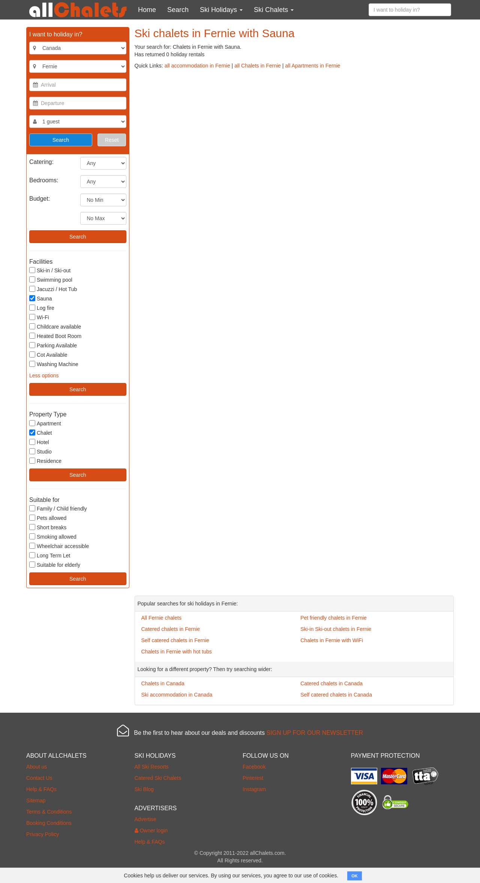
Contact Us (39, 778)
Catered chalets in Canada (331, 683)
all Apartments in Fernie (312, 66)
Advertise (145, 819)
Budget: (39, 198)
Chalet (40, 432)
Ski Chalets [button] (274, 10)
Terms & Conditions (49, 812)
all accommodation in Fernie (197, 66)
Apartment (45, 423)
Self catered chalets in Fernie (175, 640)
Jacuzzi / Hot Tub (53, 289)
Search (178, 10)
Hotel (39, 442)
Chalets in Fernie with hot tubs (176, 652)
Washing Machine (53, 364)
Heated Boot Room (55, 336)
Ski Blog (144, 789)
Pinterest (253, 778)
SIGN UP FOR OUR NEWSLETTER (314, 733)
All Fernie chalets (161, 618)
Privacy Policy (42, 834)
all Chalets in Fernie (257, 66)
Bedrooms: (43, 180)
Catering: (41, 162)
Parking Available (53, 345)
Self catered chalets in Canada (336, 695)
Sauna (40, 298)
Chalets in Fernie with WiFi (331, 640)
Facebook (254, 767)
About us (36, 767)
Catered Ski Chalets (158, 778)
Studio (40, 451)
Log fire (41, 308)
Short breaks (47, 527)
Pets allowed (47, 518)
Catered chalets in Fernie (170, 629)
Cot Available (48, 354)
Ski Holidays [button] (221, 10)
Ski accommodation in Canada (177, 695)
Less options (44, 375)
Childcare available (55, 326)
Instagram (254, 789)
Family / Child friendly (58, 508)
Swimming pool (50, 279)
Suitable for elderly (54, 565)
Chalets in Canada (162, 683)
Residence (45, 461)
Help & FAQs (41, 789)
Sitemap (35, 800)
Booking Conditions (49, 823)
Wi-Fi (39, 317)
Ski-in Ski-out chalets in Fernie (335, 629)
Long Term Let (49, 555)
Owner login (151, 830)
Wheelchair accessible (59, 546)
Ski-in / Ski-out (49, 270)
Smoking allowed (52, 536)
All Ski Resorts (152, 767)
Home (147, 10)
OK (354, 876)
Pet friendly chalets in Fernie (333, 618)
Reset (112, 140)
